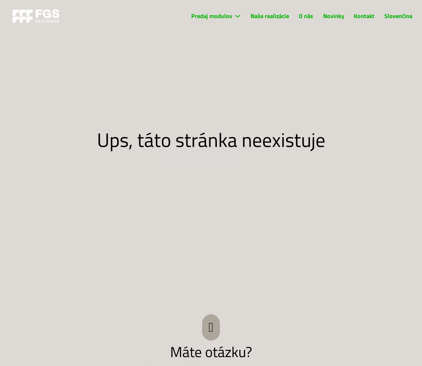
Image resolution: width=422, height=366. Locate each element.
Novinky (333, 16)
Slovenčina (398, 16)
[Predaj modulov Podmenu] (238, 16)
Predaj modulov (211, 16)
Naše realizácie (270, 16)
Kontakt (364, 16)
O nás (306, 16)
